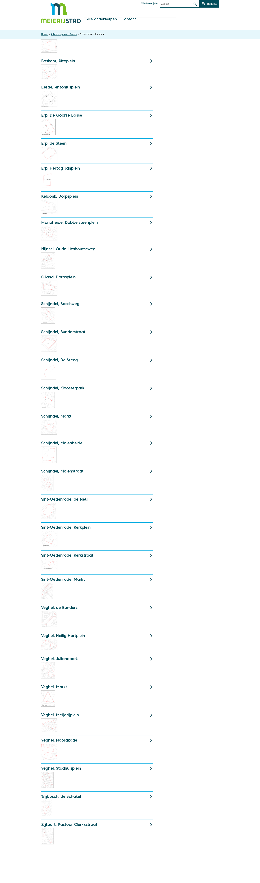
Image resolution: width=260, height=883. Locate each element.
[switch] (209, 4)
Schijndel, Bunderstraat (63, 333)
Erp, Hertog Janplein (60, 169)
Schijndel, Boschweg (60, 305)
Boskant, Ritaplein (58, 62)
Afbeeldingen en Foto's (64, 34)
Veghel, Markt (54, 688)
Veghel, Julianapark (59, 660)
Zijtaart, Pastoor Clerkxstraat (69, 826)
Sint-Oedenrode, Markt (63, 581)
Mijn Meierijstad (149, 3)
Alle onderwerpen (102, 23)
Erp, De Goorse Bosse (61, 116)
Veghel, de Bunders (59, 609)
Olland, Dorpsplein (58, 278)
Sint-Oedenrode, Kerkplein (66, 529)
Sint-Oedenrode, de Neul (64, 500)
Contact (129, 23)
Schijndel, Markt (56, 417)
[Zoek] (195, 4)
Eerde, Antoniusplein (60, 88)
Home (44, 34)
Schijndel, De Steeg (59, 361)
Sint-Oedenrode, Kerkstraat (67, 557)
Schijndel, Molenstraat (62, 472)
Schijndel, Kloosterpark (62, 389)
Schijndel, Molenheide (62, 444)
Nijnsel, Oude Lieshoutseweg (68, 250)
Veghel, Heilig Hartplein (63, 637)
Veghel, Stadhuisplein (61, 770)
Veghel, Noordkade (59, 742)
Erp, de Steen (54, 144)
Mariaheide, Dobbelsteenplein (69, 223)
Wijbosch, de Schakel (61, 798)
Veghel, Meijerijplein (60, 716)
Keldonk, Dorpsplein (59, 197)
